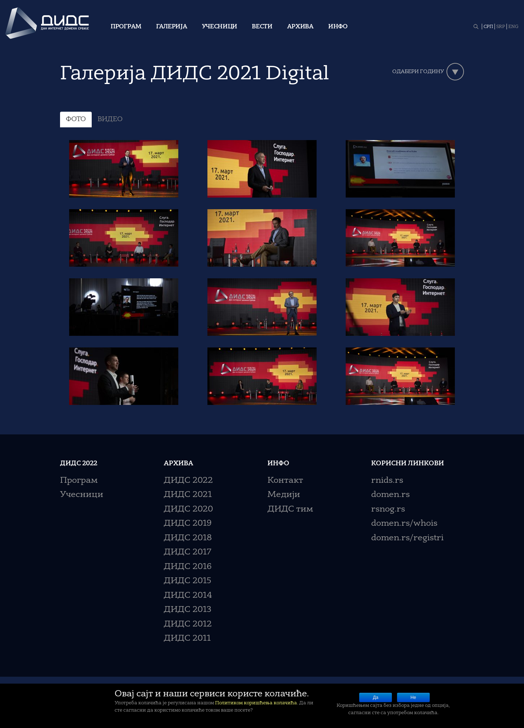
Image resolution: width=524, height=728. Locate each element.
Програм (126, 27)
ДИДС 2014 (188, 596)
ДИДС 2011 (187, 638)
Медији (283, 495)
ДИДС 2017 (187, 552)
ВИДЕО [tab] (110, 119)
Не (413, 697)
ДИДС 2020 (188, 509)
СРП (488, 27)
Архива (300, 27)
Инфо (338, 27)
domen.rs (390, 495)
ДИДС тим (290, 509)
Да (375, 697)
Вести (262, 27)
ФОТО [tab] (76, 119)
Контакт (285, 481)
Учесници (220, 27)
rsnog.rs (388, 509)
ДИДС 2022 (188, 481)
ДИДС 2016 (187, 567)
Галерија (171, 27)
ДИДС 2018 (188, 538)
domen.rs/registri (407, 538)
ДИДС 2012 (188, 624)
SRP (500, 27)
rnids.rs (387, 481)
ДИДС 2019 (187, 524)
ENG (513, 27)
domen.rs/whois (404, 524)
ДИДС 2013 (187, 610)
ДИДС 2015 (187, 581)
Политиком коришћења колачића (256, 703)
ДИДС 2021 (188, 495)
